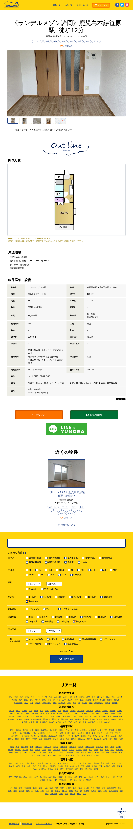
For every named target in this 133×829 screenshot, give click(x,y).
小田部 (86, 788)
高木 (102, 763)
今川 (38, 697)
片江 (36, 777)
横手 (62, 769)
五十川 (72, 763)
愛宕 (12, 730)
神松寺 (60, 777)
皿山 (79, 763)
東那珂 (114, 719)
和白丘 (89, 756)
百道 (66, 794)
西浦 (120, 736)
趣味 (87, 41)
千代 (47, 717)
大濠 (50, 697)
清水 (90, 763)
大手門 (44, 697)
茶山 (80, 777)
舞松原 (83, 753)
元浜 (110, 739)
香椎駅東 (47, 747)
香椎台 (55, 747)
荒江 (11, 777)
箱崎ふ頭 (17, 753)
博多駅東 (55, 719)
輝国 (58, 700)
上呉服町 (89, 711)
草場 (88, 733)
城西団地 (52, 777)
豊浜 (107, 736)
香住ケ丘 (99, 747)
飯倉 (25, 777)
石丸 (67, 730)
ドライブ (37, 41)
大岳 (17, 747)
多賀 (113, 763)
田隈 (42, 791)
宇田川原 (27, 733)
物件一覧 (68, 5)
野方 (17, 739)
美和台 (61, 756)
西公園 (102, 700)
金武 (61, 733)
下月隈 (91, 714)
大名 (44, 700)
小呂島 (54, 733)
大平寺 (96, 763)
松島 (102, 753)
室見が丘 (81, 739)
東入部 (93, 791)
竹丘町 (26, 717)
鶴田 (18, 766)
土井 (90, 750)
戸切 (89, 736)
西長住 (53, 766)
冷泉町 (106, 722)
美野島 (58, 722)
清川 (75, 697)
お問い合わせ (82, 5)
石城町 (11, 717)
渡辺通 (115, 703)
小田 (106, 733)
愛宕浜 (18, 730)
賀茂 (80, 788)
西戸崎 (25, 750)
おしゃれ (52, 507)
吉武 (121, 739)
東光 (81, 717)
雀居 (42, 714)
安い (63, 41)
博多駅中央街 (36, 719)
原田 (45, 753)
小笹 (70, 697)
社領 (49, 750)
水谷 (120, 753)
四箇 (103, 788)
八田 (39, 753)
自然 (78, 510)
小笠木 (68, 788)
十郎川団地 (24, 736)
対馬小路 (66, 717)
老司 (76, 769)
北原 (73, 733)
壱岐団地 (44, 730)
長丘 (34, 766)
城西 (10, 791)
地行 (31, 700)
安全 (71, 41)
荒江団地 (17, 777)
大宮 (64, 697)
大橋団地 (39, 763)
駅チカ (96, 41)
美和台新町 (70, 756)
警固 (93, 697)
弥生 (79, 794)
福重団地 (47, 739)
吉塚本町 (91, 722)
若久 (81, 769)
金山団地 (43, 777)
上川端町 (80, 711)
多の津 (79, 750)
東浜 (50, 753)
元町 (70, 722)
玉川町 (119, 763)
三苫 (33, 756)
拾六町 (33, 736)
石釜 (46, 788)
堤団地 (90, 777)
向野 (113, 766)
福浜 (55, 703)
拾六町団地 (42, 736)
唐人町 (70, 700)
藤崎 (100, 791)
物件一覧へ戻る (68, 525)
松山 (75, 780)
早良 (92, 788)
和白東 (97, 756)
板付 (30, 711)
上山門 (67, 733)
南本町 (51, 722)
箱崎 (11, 753)
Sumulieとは (27, 824)
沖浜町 (53, 711)
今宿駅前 (92, 730)
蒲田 (112, 747)
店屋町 (74, 717)
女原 (67, 739)
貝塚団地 (24, 747)
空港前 (12, 714)
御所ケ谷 (100, 697)
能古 (22, 739)
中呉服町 (102, 717)
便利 (47, 41)
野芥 (76, 791)
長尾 (107, 777)
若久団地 (88, 769)
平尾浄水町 (46, 703)
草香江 (81, 697)
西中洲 (109, 700)
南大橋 (94, 766)
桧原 (77, 766)
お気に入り (68, 46)
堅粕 (59, 711)
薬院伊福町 (98, 703)
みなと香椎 (52, 756)
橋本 (28, 739)
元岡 (105, 739)
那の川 (88, 700)
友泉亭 (89, 780)
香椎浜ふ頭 (89, 747)
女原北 (73, 739)
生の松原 (53, 730)
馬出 (77, 753)
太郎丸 (83, 736)
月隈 (52, 717)
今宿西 (118, 730)
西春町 (26, 719)
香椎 (31, 747)
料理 (79, 41)
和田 (96, 769)
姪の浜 (89, 739)
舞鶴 (74, 703)
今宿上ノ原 (102, 730)
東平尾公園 (33, 722)
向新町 (107, 766)
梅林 (30, 777)
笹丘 (113, 697)
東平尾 (24, 722)
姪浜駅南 (97, 739)
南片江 (81, 780)
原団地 (86, 791)
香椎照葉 (72, 747)
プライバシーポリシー (44, 824)
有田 (21, 788)
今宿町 (111, 730)
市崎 (16, 763)
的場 (88, 766)
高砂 (49, 700)
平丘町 (37, 703)
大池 (21, 763)
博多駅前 (46, 719)
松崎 (97, 753)
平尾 (31, 703)
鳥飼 (76, 700)
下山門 (117, 733)
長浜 (82, 700)
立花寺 (99, 722)
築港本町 (39, 717)
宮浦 (62, 739)
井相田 (24, 711)
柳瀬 (56, 769)
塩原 (84, 763)
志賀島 (37, 750)
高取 (37, 791)
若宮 (78, 756)
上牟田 (98, 711)
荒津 (16, 697)
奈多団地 (119, 750)
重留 (119, 788)
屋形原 (119, 766)
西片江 (119, 777)
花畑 (72, 766)
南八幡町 (43, 722)
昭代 (15, 791)
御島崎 (114, 753)
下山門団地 (13, 736)
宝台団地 (68, 777)
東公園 (99, 719)
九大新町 (80, 733)
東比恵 (121, 719)
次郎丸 (21, 791)
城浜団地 (56, 750)
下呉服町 (83, 714)
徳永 (95, 736)
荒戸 (21, 697)
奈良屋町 (11, 719)
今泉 (32, 697)
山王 (53, 714)
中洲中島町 (117, 717)
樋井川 (42, 780)
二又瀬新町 (69, 753)
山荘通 (119, 697)
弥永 (35, 769)
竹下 (32, 717)
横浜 (116, 739)
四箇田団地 (111, 788)
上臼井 (73, 711)
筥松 (25, 753)
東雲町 (59, 714)
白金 (26, 700)
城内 (20, 700)
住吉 (119, 714)
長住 (39, 766)
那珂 (95, 717)
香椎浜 (80, 747)
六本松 (107, 703)
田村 (47, 791)
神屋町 (105, 711)
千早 (85, 750)
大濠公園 (57, 697)
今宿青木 (83, 730)
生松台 (61, 730)
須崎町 (113, 714)
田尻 (77, 736)
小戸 (48, 733)
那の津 (95, 700)
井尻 (11, 763)
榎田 (41, 711)
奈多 (112, 750)
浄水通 (14, 700)
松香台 (90, 753)
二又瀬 (60, 753)
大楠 (27, 763)
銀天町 (119, 711)
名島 (107, 750)
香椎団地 (63, 747)
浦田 (36, 711)
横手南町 (69, 769)
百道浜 (72, 794)
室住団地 (53, 794)
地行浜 (37, 700)
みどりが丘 (41, 756)
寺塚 (23, 766)
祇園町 (112, 711)
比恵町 (85, 719)
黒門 (88, 697)
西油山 (57, 791)
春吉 (26, 703)
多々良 (71, 750)
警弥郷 (65, 763)
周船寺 (61, 736)
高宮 (108, 763)
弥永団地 (42, 769)
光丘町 (92, 719)
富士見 (55, 739)
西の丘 (10, 739)
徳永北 (101, 736)
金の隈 (65, 711)
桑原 (93, 733)
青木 (18, 711)
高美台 (64, 750)
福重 (40, 739)
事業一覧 (56, 5)
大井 (47, 711)
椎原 (98, 788)
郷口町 (18, 750)
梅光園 (116, 700)
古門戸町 (35, 714)
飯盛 (37, 730)
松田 (107, 753)
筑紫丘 (11, 766)
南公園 (84, 703)
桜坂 (108, 697)
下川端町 (74, 714)
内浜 (34, 733)
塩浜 (31, 750)
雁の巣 (10, 750)
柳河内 (50, 769)
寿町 (28, 714)
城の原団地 (52, 736)
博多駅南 (64, 719)
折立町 (53, 763)
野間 (66, 766)
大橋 (32, 763)
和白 (83, 756)
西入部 (114, 736)
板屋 (51, 788)
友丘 (97, 777)
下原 (44, 750)
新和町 (105, 714)
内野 (56, 788)
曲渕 (121, 791)
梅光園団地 (18, 703)
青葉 (12, 747)
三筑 (47, 714)
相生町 (11, 711)
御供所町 (20, 714)
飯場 (40, 788)
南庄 (47, 794)
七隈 (113, 777)
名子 (101, 750)
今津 (20, 733)
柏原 (59, 763)
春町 (72, 719)
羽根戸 (34, 739)
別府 (55, 780)
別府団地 (62, 780)
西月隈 (19, 719)
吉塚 (84, 722)
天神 (64, 700)
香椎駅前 (38, 747)
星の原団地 (113, 791)
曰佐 (47, 763)
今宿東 (13, 733)
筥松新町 (32, 753)
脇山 (84, 794)
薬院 (91, 703)
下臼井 (66, 714)
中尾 (29, 766)
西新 (71, 791)
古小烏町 (61, 703)
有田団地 (27, 788)
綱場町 (58, 717)
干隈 (70, 780)
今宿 (76, 730)
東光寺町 (88, 717)
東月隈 (106, 719)
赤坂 (11, 697)
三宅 (100, 766)
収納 (55, 41)
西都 (111, 733)
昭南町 (98, 714)
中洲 (109, 717)
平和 (69, 703)
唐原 (96, 750)
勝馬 (106, 747)
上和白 (118, 747)
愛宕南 (25, 730)
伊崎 (27, 697)
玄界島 (99, 733)
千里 (68, 736)
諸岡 (75, 722)
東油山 (49, 780)
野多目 (60, 766)
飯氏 (31, 730)
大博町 (19, 717)
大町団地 (41, 733)
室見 (61, 794)
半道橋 (78, 719)
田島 (75, 777)
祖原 (28, 791)
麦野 (64, 722)
